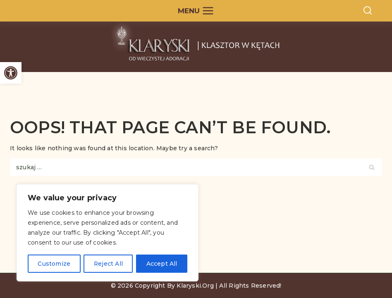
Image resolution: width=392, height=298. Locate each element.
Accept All (161, 263)
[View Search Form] (367, 11)
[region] (107, 233)
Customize (54, 263)
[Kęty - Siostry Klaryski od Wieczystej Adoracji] (196, 46)
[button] (11, 73)
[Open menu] (196, 10)
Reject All (108, 263)
